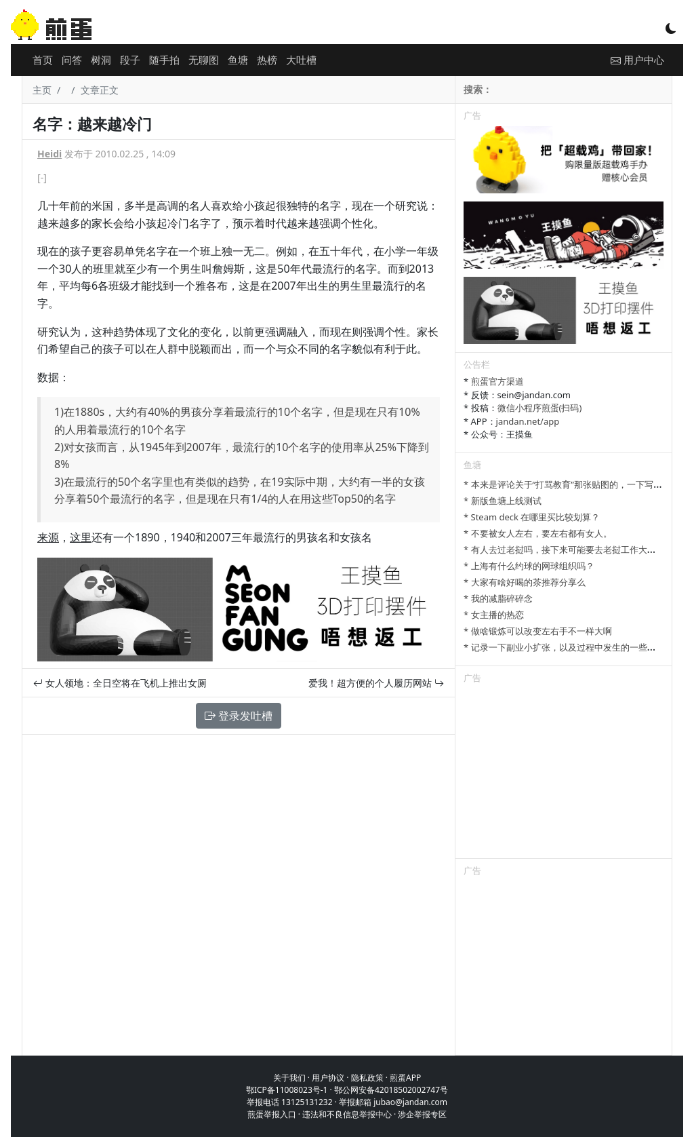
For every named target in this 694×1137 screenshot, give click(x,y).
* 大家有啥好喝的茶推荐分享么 (525, 582)
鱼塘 (238, 59)
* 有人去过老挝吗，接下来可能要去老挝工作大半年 (564, 549)
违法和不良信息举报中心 (347, 1114)
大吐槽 (301, 59)
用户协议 (328, 1077)
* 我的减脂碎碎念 (498, 598)
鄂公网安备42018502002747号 (391, 1090)
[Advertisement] (563, 773)
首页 (43, 59)
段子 (130, 59)
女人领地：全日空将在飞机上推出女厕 (120, 682)
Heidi (49, 153)
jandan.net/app (528, 421)
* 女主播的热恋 (494, 615)
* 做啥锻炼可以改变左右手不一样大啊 (538, 631)
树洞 (101, 59)
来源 (48, 537)
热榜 (267, 59)
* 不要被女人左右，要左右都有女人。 (538, 533)
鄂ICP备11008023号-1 (287, 1090)
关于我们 (289, 1077)
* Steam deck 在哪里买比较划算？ (532, 517)
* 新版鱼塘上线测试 (503, 501)
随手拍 (164, 59)
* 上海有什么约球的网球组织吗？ (529, 566)
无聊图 (203, 59)
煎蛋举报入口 (271, 1114)
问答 (72, 59)
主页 (42, 89)
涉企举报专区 (422, 1114)
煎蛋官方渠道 (497, 381)
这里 (80, 537)
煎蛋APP (405, 1077)
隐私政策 (367, 1077)
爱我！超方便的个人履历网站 (376, 682)
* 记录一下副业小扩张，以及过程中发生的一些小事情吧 (573, 647)
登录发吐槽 (238, 715)
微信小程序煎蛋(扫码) (539, 408)
